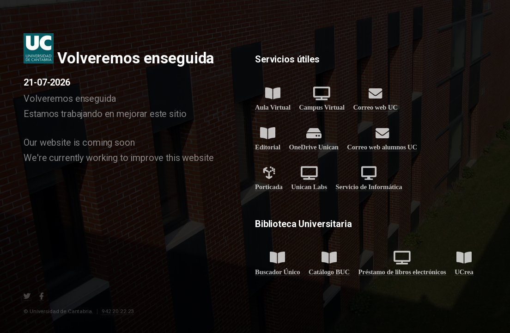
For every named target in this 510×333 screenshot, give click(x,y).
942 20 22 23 (118, 311)
